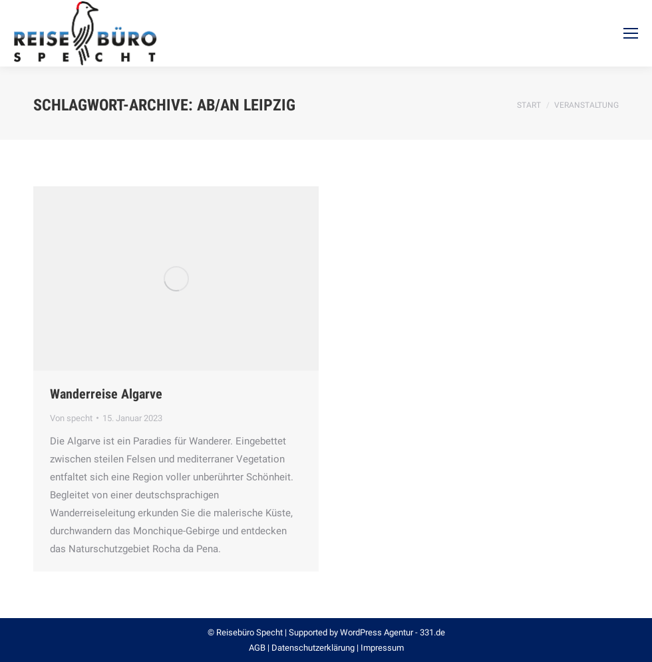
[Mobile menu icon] (631, 33)
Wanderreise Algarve (106, 394)
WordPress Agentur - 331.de (392, 632)
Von (71, 418)
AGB (257, 648)
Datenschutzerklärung (313, 648)
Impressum (382, 648)
